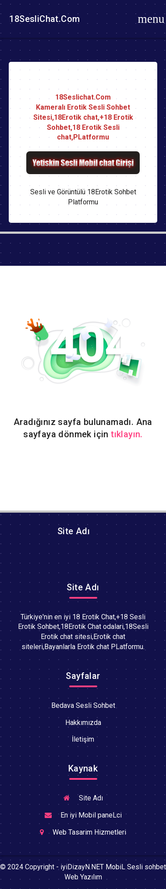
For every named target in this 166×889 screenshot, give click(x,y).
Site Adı (72, 531)
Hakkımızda (83, 722)
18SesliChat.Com (43, 19)
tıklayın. (127, 434)
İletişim (83, 739)
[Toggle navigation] (151, 19)
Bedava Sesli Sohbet (83, 705)
